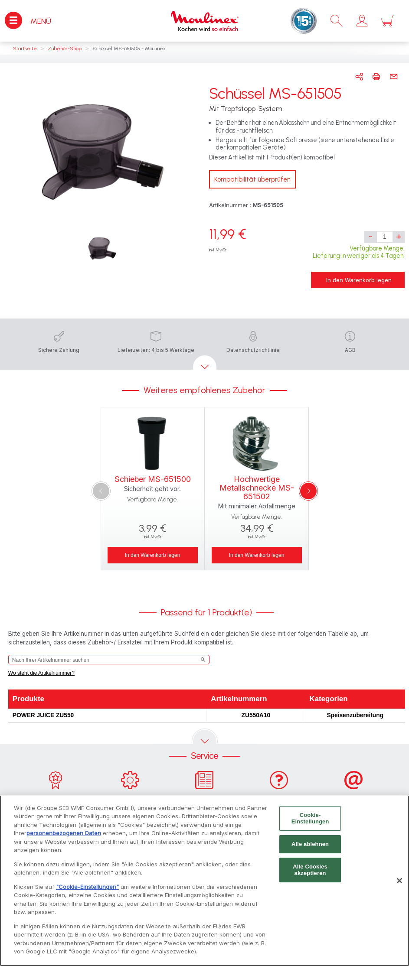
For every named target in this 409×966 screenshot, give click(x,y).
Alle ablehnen (310, 848)
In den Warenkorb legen (359, 279)
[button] (362, 21)
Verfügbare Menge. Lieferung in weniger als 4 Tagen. (359, 252)
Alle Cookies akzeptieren (310, 874)
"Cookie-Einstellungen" (87, 891)
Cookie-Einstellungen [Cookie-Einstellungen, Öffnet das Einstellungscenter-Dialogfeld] (310, 822)
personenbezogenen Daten (63, 837)
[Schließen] (399, 884)
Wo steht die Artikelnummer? (41, 673)
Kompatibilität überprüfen (252, 179)
